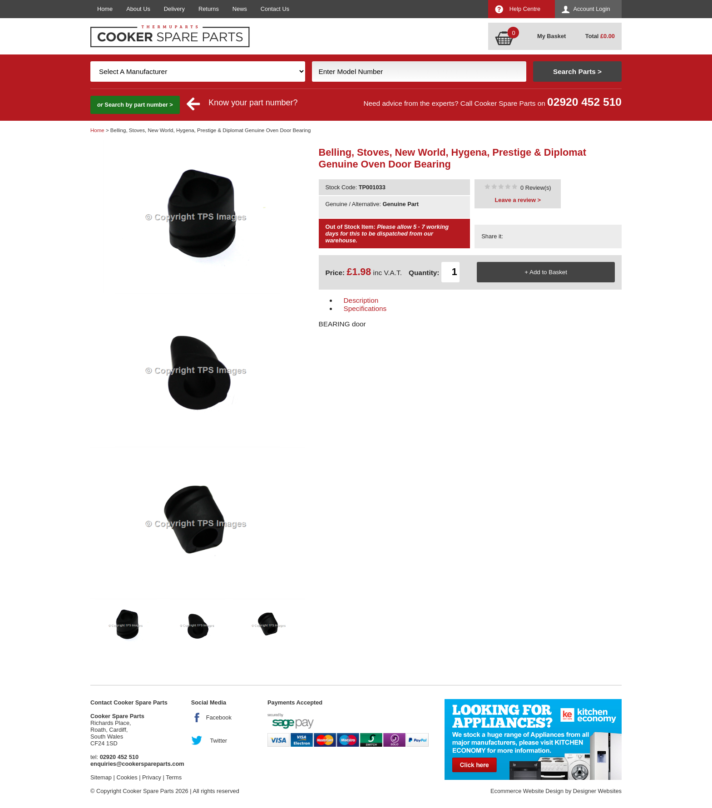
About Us (138, 8)
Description (361, 300)
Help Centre (524, 8)
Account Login (591, 8)
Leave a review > (518, 200)
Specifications (365, 308)
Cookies (126, 777)
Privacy (151, 777)
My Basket (551, 36)
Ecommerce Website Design (527, 791)
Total (600, 36)
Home (105, 8)
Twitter (218, 740)
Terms (174, 777)
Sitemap (101, 777)
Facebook (219, 717)
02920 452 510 (584, 102)
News (239, 8)
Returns (208, 8)
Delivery (174, 8)
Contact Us (275, 8)
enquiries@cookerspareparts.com (137, 763)
